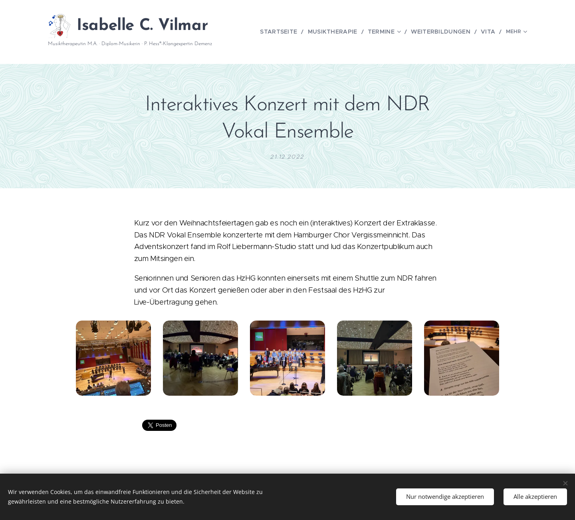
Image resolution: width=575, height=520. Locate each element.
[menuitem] (283, 32)
